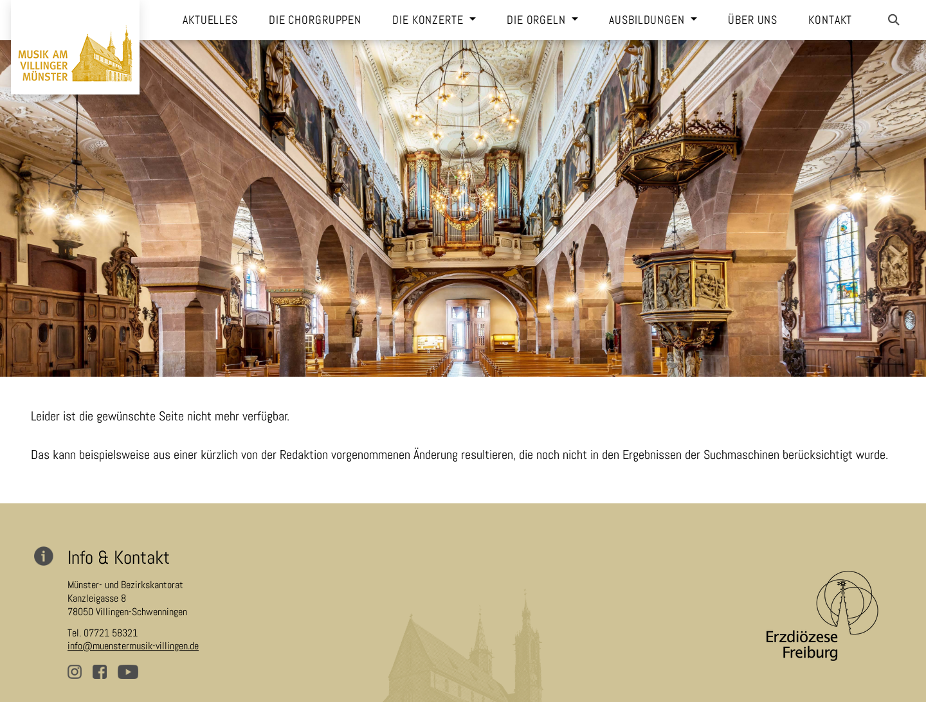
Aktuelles (210, 20)
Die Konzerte (429, 20)
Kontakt (830, 20)
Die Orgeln (538, 20)
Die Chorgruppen (315, 20)
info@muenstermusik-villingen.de (133, 645)
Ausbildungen (648, 20)
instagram (79, 676)
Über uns (752, 20)
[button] (893, 20)
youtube (129, 676)
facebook (104, 676)
